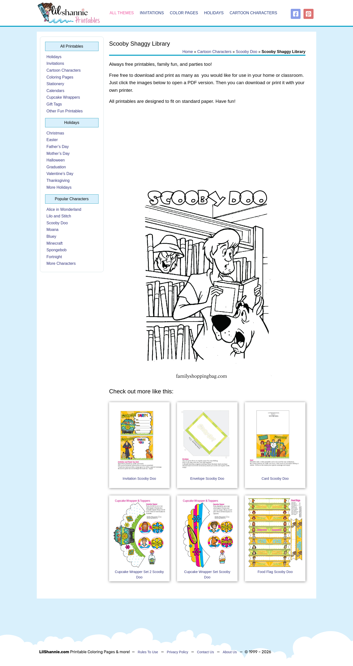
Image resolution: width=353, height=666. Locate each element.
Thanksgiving (58, 180)
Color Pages (184, 13)
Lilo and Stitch (59, 216)
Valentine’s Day (60, 174)
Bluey (51, 236)
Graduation (56, 167)
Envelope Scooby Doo (207, 478)
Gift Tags (54, 104)
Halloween (56, 160)
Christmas (55, 133)
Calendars (55, 91)
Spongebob (57, 250)
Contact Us (205, 652)
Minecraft (55, 243)
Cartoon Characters (253, 13)
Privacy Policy (177, 652)
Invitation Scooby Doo (139, 478)
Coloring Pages (60, 77)
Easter (52, 140)
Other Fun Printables (65, 111)
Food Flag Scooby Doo (275, 572)
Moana (53, 229)
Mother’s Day (58, 153)
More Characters (61, 263)
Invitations (152, 13)
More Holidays (59, 187)
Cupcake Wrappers (63, 97)
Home (187, 52)
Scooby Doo (57, 223)
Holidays (214, 13)
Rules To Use (148, 652)
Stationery (55, 84)
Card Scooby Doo (275, 478)
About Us (230, 652)
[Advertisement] (207, 147)
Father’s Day (58, 147)
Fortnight (54, 257)
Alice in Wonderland (64, 209)
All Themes (122, 13)
